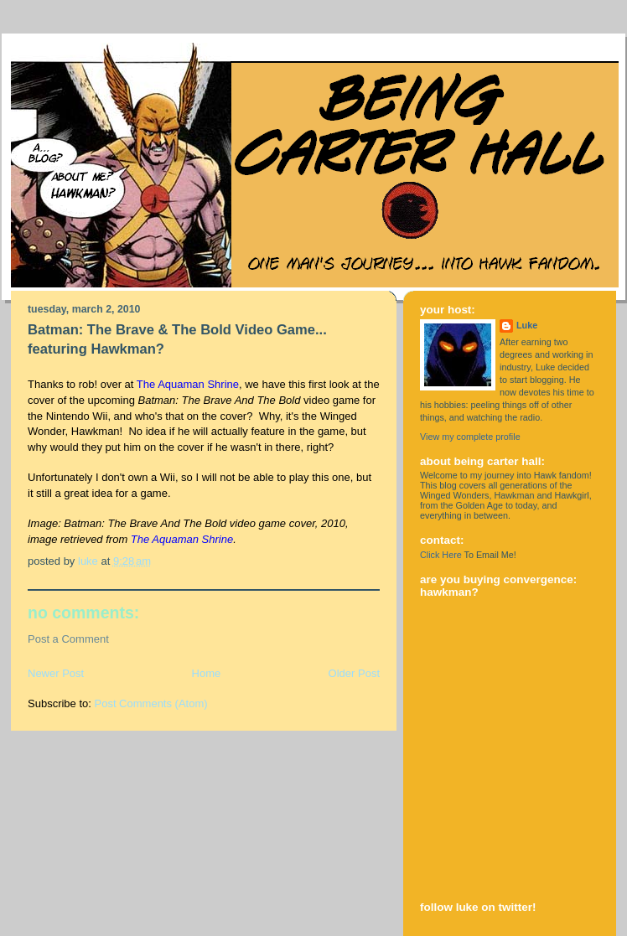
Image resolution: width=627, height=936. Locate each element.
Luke (526, 325)
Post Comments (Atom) (151, 703)
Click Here (441, 555)
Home (206, 673)
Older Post (354, 673)
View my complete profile (470, 437)
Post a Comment (68, 639)
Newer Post (56, 673)
